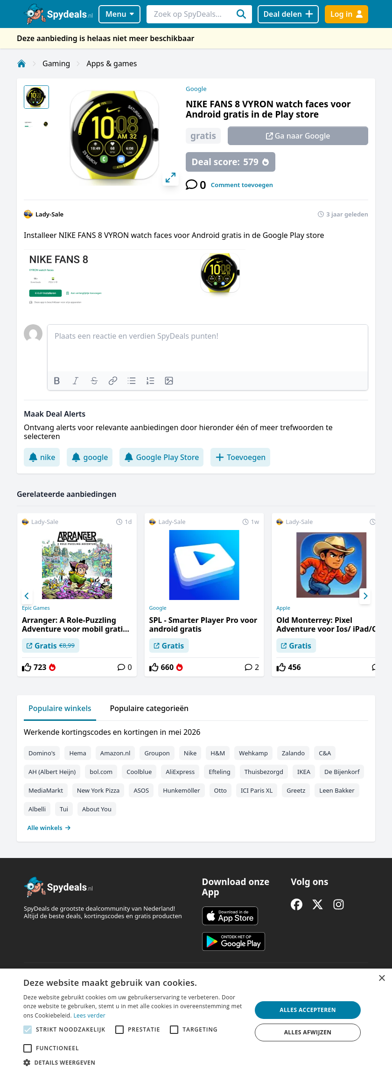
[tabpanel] (196, 778)
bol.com (101, 771)
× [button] (381, 978)
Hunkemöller (181, 790)
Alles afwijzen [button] (308, 1032)
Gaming (56, 63)
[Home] (21, 63)
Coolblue (139, 771)
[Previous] (27, 596)
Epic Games (36, 608)
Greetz (296, 790)
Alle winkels (49, 827)
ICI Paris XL (257, 790)
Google (196, 88)
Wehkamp (253, 753)
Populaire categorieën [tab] (149, 708)
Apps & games (111, 63)
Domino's (41, 753)
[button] (134, 1062)
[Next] (365, 596)
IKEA (303, 771)
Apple (283, 608)
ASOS (141, 790)
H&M (217, 753)
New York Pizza (98, 790)
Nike (190, 753)
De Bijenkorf (341, 771)
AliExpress (180, 771)
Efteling (219, 771)
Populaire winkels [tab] (59, 708)
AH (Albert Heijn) (52, 771)
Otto (220, 790)
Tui (64, 809)
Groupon (156, 753)
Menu (119, 14)
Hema (77, 753)
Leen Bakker (336, 790)
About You (97, 809)
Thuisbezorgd (264, 771)
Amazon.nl (115, 753)
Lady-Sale (49, 214)
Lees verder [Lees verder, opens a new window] (89, 1015)
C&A (325, 753)
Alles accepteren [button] (308, 1010)
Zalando (293, 753)
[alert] (196, 1021)
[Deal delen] (288, 14)
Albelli (37, 809)
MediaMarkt (45, 790)
